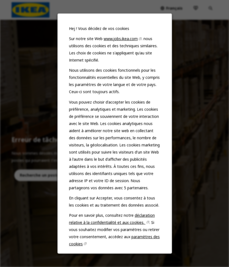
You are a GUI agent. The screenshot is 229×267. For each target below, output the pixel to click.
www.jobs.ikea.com (120, 47)
